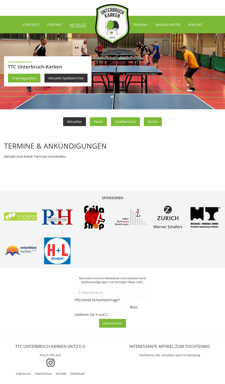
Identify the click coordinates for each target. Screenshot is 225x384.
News (98, 121)
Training (140, 25)
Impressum (23, 374)
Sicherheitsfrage (97, 299)
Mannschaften (168, 25)
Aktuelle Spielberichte (65, 78)
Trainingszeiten (24, 78)
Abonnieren (112, 323)
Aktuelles (78, 25)
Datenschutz (43, 374)
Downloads (77, 374)
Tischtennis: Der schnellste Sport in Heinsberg (169, 355)
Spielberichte (125, 121)
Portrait (54, 25)
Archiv (153, 121)
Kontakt (195, 25)
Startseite (30, 25)
